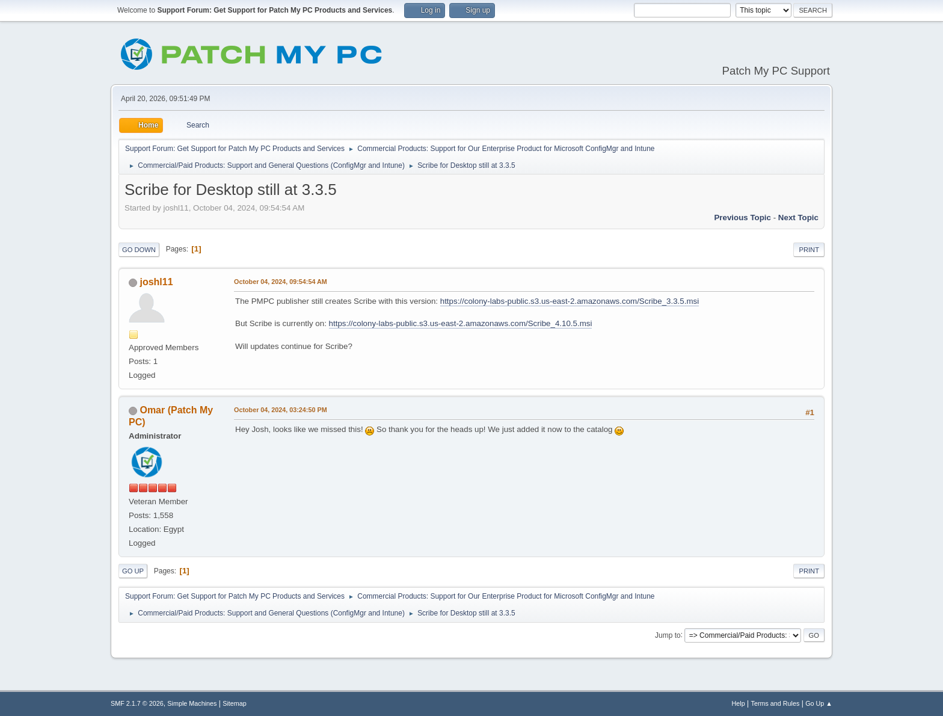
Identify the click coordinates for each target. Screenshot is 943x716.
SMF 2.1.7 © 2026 (137, 703)
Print (809, 249)
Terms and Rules (775, 703)
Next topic (798, 217)
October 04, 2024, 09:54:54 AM (280, 281)
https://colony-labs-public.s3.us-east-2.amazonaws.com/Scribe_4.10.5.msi (460, 323)
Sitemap (235, 703)
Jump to (668, 635)
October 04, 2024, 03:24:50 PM (280, 409)
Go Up (133, 571)
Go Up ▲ (818, 703)
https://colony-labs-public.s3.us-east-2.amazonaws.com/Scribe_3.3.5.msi (569, 301)
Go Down (139, 249)
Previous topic (742, 217)
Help (738, 703)
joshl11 (156, 282)
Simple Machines (192, 703)
